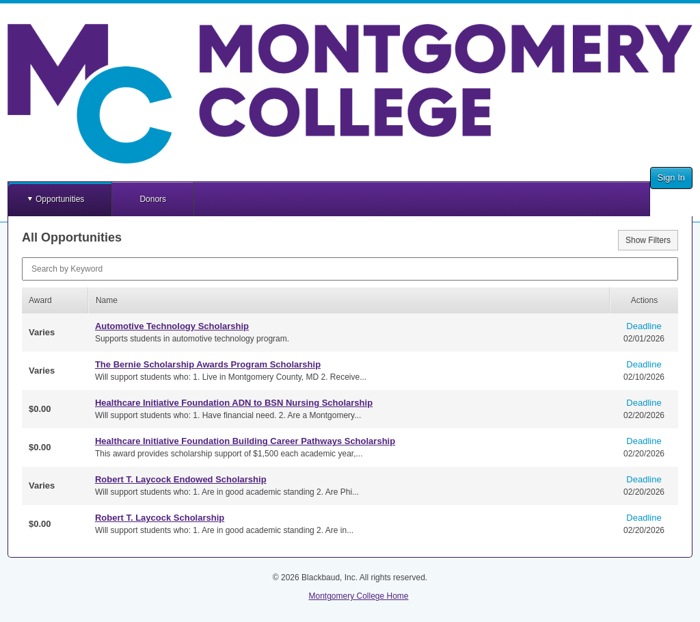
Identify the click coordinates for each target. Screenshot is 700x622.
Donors (152, 199)
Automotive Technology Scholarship (172, 326)
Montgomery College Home (358, 596)
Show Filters (648, 240)
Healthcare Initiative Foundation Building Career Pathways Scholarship (245, 441)
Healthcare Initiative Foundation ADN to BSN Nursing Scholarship (234, 403)
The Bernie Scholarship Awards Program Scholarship (208, 364)
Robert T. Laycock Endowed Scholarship (181, 479)
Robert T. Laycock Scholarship (159, 518)
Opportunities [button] (60, 199)
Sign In (671, 177)
